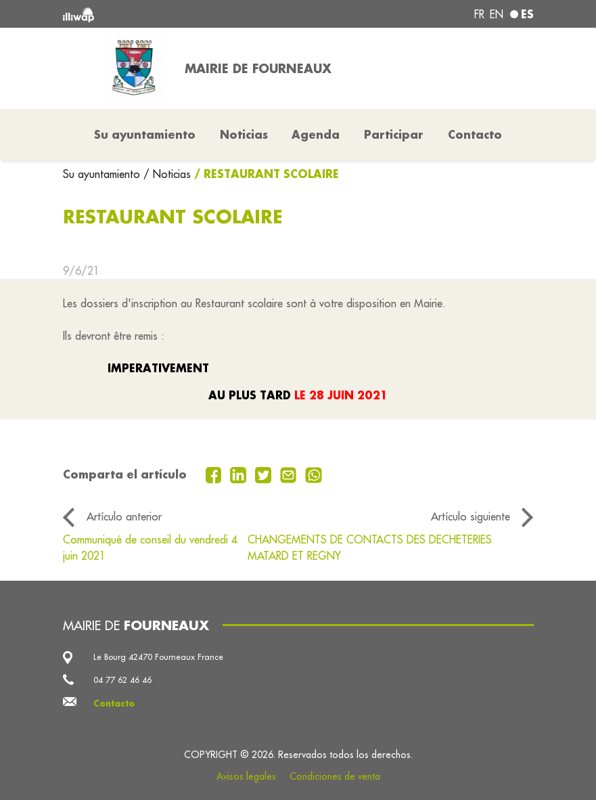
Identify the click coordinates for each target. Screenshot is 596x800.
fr (479, 14)
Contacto (475, 134)
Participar (393, 134)
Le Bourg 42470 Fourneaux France (158, 657)
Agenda (316, 134)
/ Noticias (167, 174)
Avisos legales (246, 776)
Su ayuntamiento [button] (145, 134)
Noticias (244, 134)
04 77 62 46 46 (122, 680)
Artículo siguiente (470, 516)
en (496, 14)
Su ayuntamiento (103, 174)
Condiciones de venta (335, 776)
